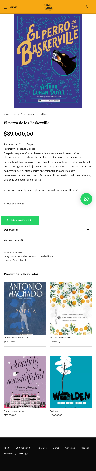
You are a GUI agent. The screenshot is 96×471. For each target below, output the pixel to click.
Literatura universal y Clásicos (36, 114)
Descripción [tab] (11, 229)
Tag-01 (23, 260)
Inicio (6, 114)
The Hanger (23, 454)
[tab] (48, 230)
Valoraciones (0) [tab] (13, 240)
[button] (48, 220)
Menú (13, 7)
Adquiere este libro (22, 220)
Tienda (16, 114)
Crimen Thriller (20, 256)
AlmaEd (16, 260)
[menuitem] (6, 447)
